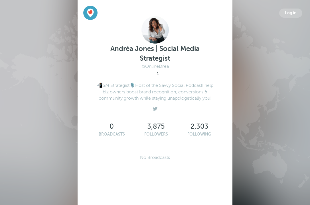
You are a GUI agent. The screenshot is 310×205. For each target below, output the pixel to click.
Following (199, 134)
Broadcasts (112, 134)
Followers (156, 134)
